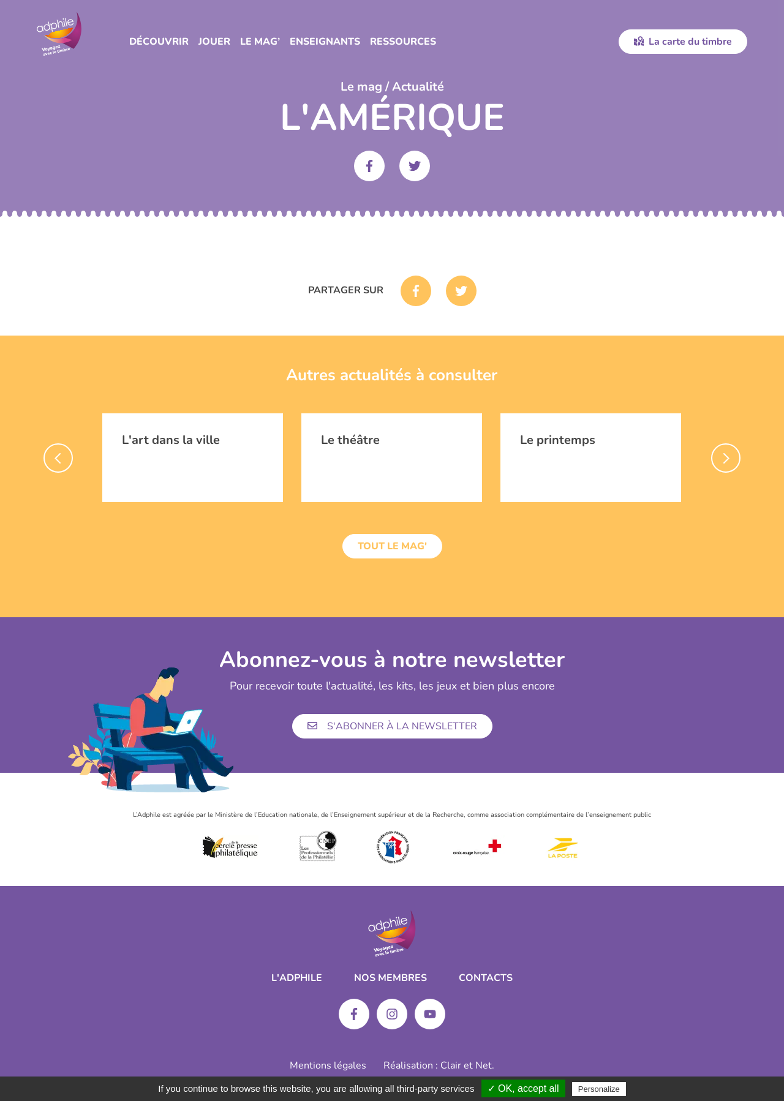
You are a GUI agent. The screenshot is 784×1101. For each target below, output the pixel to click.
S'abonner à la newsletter (392, 726)
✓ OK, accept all (523, 1088)
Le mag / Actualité (392, 86)
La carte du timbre (683, 41)
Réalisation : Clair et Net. (438, 1065)
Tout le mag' (392, 546)
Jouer (214, 41)
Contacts (486, 978)
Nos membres (390, 978)
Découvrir (159, 41)
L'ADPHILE (296, 978)
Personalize (599, 1089)
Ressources (403, 41)
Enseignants (325, 41)
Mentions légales (328, 1065)
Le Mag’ (260, 41)
